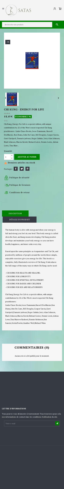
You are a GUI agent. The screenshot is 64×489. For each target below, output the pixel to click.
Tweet (22, 169)
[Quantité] (7, 157)
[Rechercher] (32, 24)
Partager (16, 169)
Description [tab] (15, 213)
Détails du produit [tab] (19, 219)
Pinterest (27, 169)
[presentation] (24, 433)
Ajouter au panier (27, 157)
